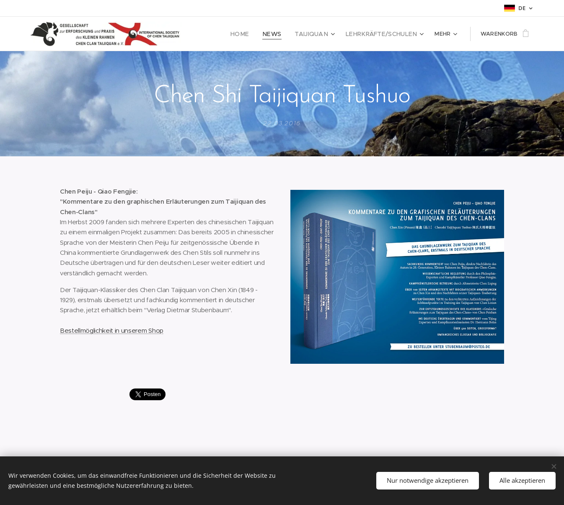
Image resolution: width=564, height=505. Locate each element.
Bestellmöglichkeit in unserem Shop (111, 330)
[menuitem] (253, 33)
